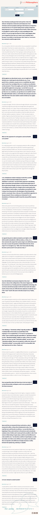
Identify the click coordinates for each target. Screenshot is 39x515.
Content (6, 7)
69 (23, 509)
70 (25, 509)
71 (27, 509)
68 (21, 509)
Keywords (17, 7)
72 (29, 509)
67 (19, 509)
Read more (4, 74)
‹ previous (11, 509)
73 (31, 509)
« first (6, 509)
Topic (26, 7)
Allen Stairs (4, 43)
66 (17, 509)
